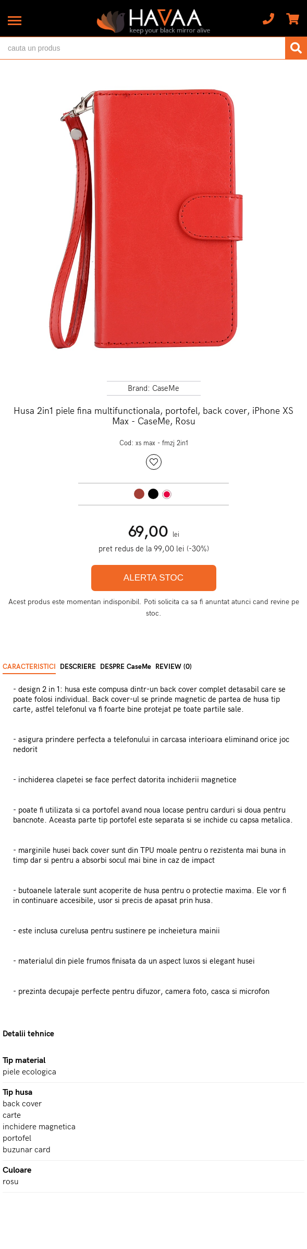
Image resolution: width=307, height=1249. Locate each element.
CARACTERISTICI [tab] (29, 667)
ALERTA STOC (153, 578)
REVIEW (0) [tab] (173, 667)
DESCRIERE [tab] (78, 667)
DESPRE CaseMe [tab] (125, 667)
